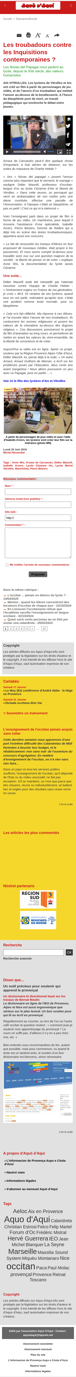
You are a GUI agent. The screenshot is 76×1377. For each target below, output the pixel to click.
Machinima (22, 468)
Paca (41, 1267)
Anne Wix (18, 462)
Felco (42, 1226)
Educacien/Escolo (26, 18)
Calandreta (61, 1220)
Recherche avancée (17, 958)
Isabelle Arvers (13, 465)
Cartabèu (11, 681)
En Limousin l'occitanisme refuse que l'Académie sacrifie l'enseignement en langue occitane (36, 612)
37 (44, 628)
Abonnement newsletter (38, 1343)
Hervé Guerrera (28, 1238)
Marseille (22, 1251)
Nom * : (9, 485)
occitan (20, 1266)
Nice (65, 1258)
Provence (42, 1274)
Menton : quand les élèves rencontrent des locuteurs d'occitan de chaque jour (36, 603)
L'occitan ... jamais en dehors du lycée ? (34, 595)
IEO (53, 1238)
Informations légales (20, 1180)
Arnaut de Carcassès (39, 462)
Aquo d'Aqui (27, 1219)
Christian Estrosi (20, 1226)
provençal (21, 1274)
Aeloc (20, 1211)
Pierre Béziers (39, 468)
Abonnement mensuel (38, 1349)
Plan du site (38, 1354)
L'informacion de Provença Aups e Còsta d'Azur (35, 1162)
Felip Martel (60, 1226)
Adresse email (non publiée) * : (24, 498)
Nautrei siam (14, 1172)
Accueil (7, 18)
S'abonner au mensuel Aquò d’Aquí (31, 1189)
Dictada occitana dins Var (23, 703)
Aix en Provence (45, 1211)
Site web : (11, 511)
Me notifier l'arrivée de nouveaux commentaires (39, 564)
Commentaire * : (15, 524)
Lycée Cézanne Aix (39, 465)
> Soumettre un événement (25, 713)
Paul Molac (59, 1267)
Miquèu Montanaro (40, 1258)
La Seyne (54, 1244)
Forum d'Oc (22, 1232)
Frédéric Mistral (51, 1232)
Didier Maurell (63, 462)
